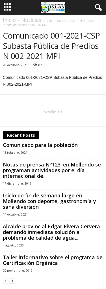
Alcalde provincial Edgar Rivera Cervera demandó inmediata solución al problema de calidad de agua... (51, 232)
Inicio (9, 19)
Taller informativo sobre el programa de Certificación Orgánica (53, 260)
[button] (97, 7)
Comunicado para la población (40, 145)
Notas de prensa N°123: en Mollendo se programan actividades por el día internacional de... (52, 170)
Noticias (31, 19)
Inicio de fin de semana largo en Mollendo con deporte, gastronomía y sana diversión (49, 201)
